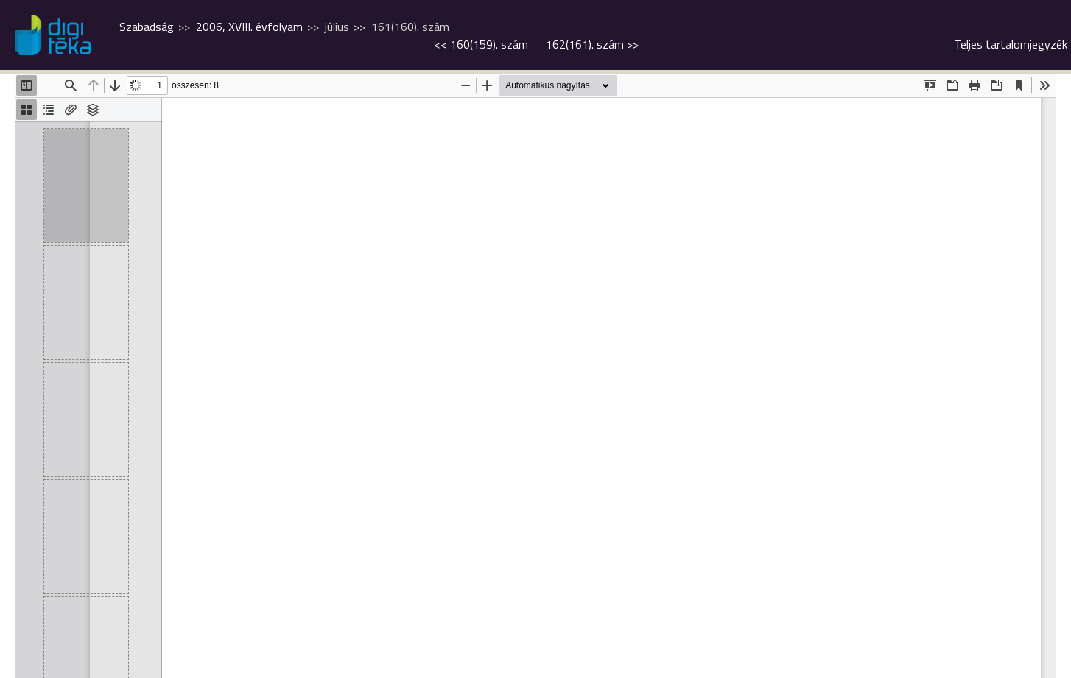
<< (481, 44)
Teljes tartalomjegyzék (1010, 44)
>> (592, 44)
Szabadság (146, 26)
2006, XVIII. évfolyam (249, 26)
